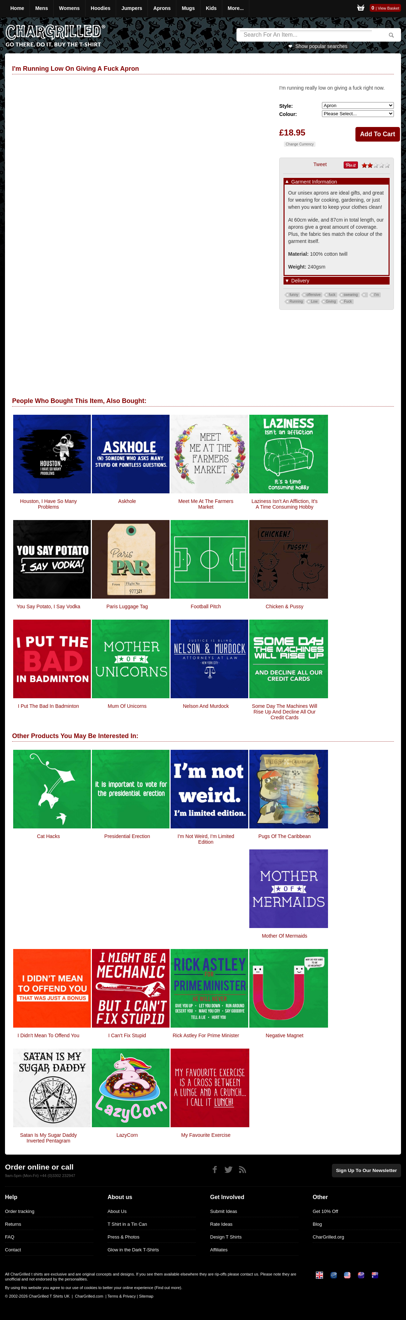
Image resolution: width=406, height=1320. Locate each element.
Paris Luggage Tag (127, 606)
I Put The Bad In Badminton (48, 706)
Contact (13, 1249)
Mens (41, 8)
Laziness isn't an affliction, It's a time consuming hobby (284, 504)
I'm (376, 295)
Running (296, 301)
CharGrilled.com (89, 1296)
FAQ (9, 1237)
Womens (69, 8)
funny (294, 295)
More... (236, 8)
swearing (351, 295)
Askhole (127, 501)
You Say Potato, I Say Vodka (48, 606)
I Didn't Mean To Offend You (48, 1035)
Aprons (162, 8)
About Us (117, 1211)
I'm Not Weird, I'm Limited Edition (205, 839)
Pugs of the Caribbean (285, 836)
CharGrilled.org (328, 1237)
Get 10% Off (325, 1211)
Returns (13, 1224)
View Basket (388, 8)
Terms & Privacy (122, 1296)
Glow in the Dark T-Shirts (133, 1249)
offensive (313, 295)
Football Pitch (206, 606)
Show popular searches (321, 46)
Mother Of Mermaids (284, 936)
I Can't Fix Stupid (127, 1035)
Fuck (348, 301)
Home (17, 8)
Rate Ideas (221, 1224)
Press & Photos (124, 1237)
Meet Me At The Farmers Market (206, 504)
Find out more (168, 1287)
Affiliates (219, 1249)
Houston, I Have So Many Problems (48, 504)
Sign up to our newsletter (368, 1170)
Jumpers (131, 8)
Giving (331, 301)
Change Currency (299, 144)
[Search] (306, 35)
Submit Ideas (223, 1211)
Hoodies (100, 8)
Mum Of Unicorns (127, 706)
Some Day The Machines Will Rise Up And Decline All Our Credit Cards (284, 711)
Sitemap (146, 1296)
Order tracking (19, 1211)
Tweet (320, 164)
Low (314, 301)
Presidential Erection (127, 836)
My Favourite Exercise (205, 1135)
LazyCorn (127, 1135)
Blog (317, 1224)
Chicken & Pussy (284, 606)
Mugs (188, 8)
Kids (211, 8)
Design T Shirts (225, 1237)
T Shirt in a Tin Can (127, 1224)
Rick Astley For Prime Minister (206, 1035)
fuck (332, 295)
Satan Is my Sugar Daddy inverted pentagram (48, 1138)
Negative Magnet (284, 1035)
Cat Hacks (48, 836)
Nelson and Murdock (206, 706)
